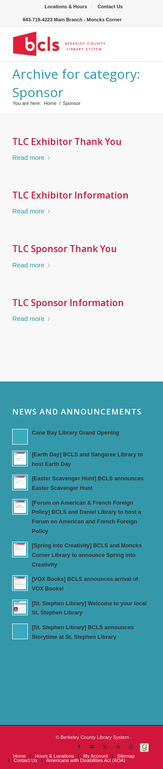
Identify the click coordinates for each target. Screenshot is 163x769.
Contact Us (110, 6)
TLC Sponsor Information (68, 303)
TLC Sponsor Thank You (64, 249)
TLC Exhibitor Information (70, 195)
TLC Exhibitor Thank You (67, 141)
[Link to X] (105, 746)
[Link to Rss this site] (118, 746)
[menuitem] (66, 6)
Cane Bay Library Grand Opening (75, 432)
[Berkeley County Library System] (67, 44)
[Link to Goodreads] (144, 746)
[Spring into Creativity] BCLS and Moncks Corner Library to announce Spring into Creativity (87, 554)
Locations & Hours (66, 6)
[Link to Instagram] (131, 746)
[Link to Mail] (92, 746)
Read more (32, 157)
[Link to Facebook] (79, 746)
